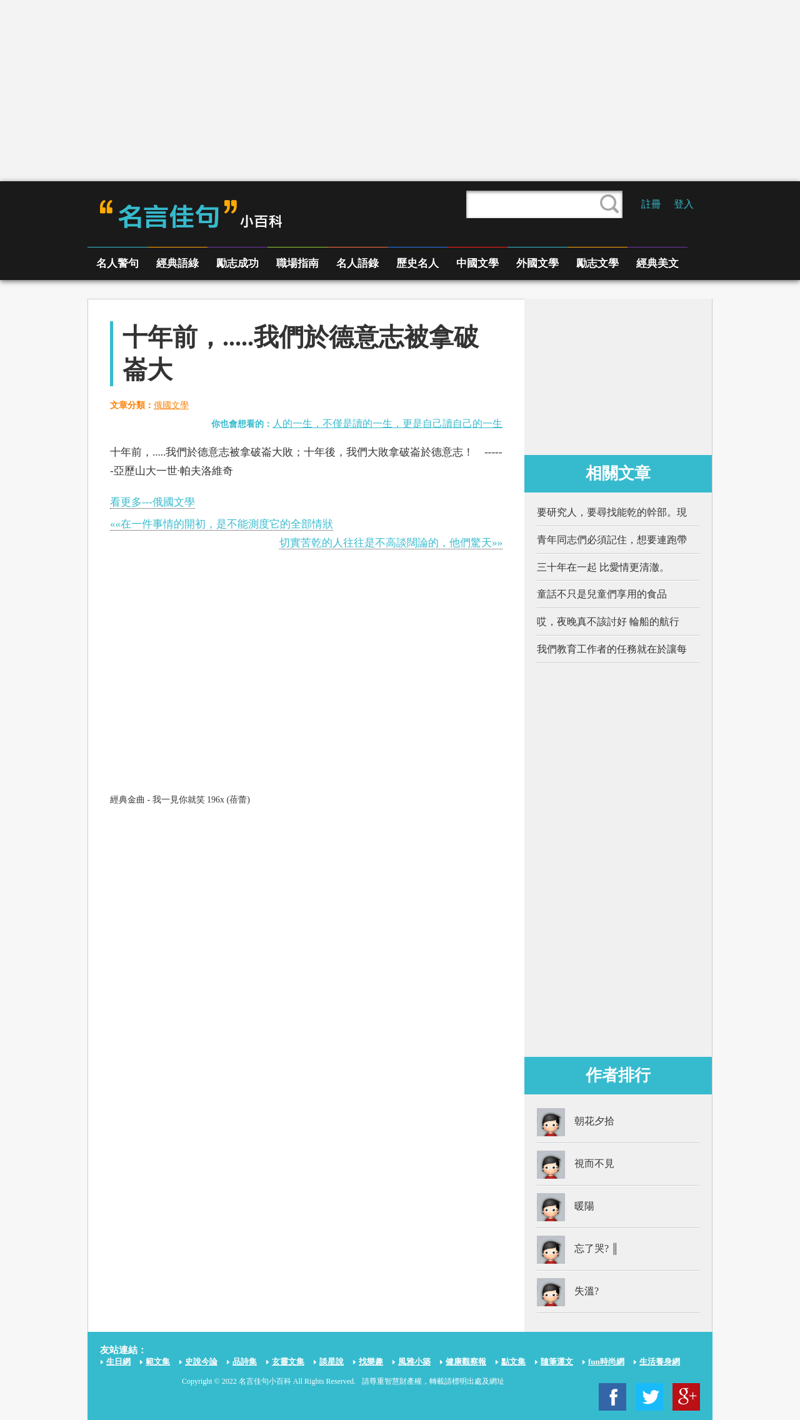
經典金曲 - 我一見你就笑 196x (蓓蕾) (180, 799)
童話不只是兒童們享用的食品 (602, 594)
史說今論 (201, 1361)
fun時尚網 (606, 1361)
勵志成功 (237, 263)
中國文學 (477, 263)
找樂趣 (371, 1361)
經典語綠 (177, 263)
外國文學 (537, 263)
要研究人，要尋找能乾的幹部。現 (612, 512)
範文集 (158, 1361)
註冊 (651, 204)
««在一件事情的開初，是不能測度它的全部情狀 (221, 524)
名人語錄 (357, 263)
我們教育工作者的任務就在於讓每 (612, 649)
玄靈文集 (288, 1361)
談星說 (331, 1361)
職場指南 (297, 263)
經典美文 (657, 263)
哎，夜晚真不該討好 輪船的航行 (608, 621)
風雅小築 (414, 1361)
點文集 (513, 1361)
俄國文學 (171, 405)
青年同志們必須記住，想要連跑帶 (612, 539)
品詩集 (244, 1361)
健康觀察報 (466, 1361)
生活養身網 (659, 1361)
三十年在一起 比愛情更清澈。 (603, 567)
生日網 (118, 1361)
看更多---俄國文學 (152, 502)
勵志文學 (597, 263)
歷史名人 (417, 263)
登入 (684, 204)
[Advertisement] (400, 90)
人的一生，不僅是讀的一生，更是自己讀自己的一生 (387, 423)
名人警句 (117, 263)
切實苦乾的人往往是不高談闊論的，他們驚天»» (390, 543)
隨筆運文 (557, 1361)
